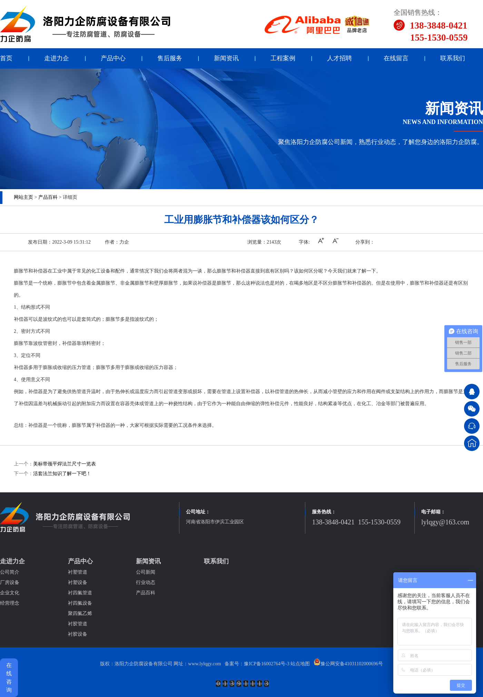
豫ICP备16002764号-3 (266, 663)
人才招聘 (339, 58)
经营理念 (9, 603)
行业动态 (145, 582)
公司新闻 (145, 572)
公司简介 (9, 572)
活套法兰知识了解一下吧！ (62, 473)
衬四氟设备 (80, 603)
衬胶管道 (77, 623)
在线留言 (396, 58)
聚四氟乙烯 (80, 613)
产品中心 (113, 58)
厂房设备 (9, 582)
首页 (6, 58)
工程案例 (282, 58)
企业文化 (9, 592)
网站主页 (23, 197)
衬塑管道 (77, 572)
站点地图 (300, 663)
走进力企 (56, 58)
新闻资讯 (226, 58)
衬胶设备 (77, 634)
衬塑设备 (77, 582)
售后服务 (169, 58)
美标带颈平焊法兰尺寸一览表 (64, 464)
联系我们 (452, 58)
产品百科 (48, 197)
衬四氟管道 (80, 592)
